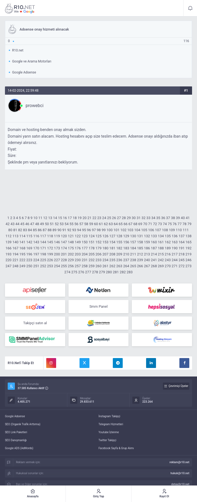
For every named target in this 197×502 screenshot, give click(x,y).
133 (154, 236)
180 (105, 248)
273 (188, 266)
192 (188, 248)
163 (175, 242)
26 (114, 218)
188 (161, 248)
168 (22, 248)
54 (67, 224)
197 (36, 254)
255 (64, 266)
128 (119, 236)
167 (15, 248)
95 (84, 230)
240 (147, 260)
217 (175, 254)
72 (155, 224)
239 (140, 260)
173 (57, 248)
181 (112, 248)
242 (161, 260)
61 (101, 224)
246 (188, 260)
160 (154, 242)
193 (9, 254)
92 (69, 230)
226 (50, 260)
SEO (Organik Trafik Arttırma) (22, 424)
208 (112, 254)
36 (163, 218)
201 (64, 254)
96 (89, 230)
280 (109, 272)
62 (106, 224)
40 (183, 218)
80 (10, 230)
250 (29, 266)
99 (104, 230)
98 (99, 230)
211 (133, 254)
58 (86, 224)
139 (9, 242)
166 (9, 248)
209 (119, 254)
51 (52, 224)
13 (50, 218)
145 (50, 242)
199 (50, 254)
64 (116, 224)
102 (124, 230)
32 (143, 218)
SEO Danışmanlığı (16, 440)
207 (105, 254)
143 (36, 242)
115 (29, 236)
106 (151, 230)
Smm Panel (98, 306)
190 (175, 248)
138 (188, 236)
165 (188, 242)
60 (96, 224)
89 (55, 230)
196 (29, 254)
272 (182, 266)
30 (134, 218)
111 (186, 230)
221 (15, 260)
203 (78, 254)
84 (30, 230)
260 (98, 266)
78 (184, 224)
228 (64, 260)
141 (22, 242)
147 (64, 242)
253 (50, 266)
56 (76, 224)
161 (161, 242)
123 (85, 236)
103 (130, 230)
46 (27, 224)
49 (42, 224)
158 (140, 242)
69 (140, 224)
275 (74, 272)
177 (85, 248)
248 (15, 266)
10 (35, 218)
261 (105, 266)
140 (15, 242)
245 (182, 260)
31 (138, 218)
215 (161, 254)
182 (119, 248)
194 (15, 254)
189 (168, 248)
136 (175, 236)
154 (112, 242)
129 (126, 236)
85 (35, 230)
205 (92, 254)
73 (160, 224)
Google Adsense (15, 416)
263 (119, 266)
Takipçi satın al (35, 323)
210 (126, 254)
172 (50, 248)
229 (71, 260)
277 (88, 272)
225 (43, 260)
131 (140, 236)
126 (105, 236)
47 (32, 224)
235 (112, 260)
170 (36, 248)
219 (188, 254)
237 (126, 260)
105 (144, 230)
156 (126, 242)
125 (98, 236)
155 (119, 242)
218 (182, 254)
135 (168, 236)
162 (168, 242)
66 (126, 224)
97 (94, 230)
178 (92, 248)
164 (182, 242)
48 (37, 224)
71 (150, 224)
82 (20, 230)
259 (92, 266)
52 (57, 224)
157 (133, 242)
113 (15, 236)
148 (71, 242)
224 (36, 260)
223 (29, 260)
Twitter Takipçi (107, 440)
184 (133, 248)
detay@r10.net (180, 484)
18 (75, 218)
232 (92, 260)
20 (85, 218)
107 (158, 230)
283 (130, 272)
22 (94, 218)
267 (147, 266)
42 (8, 224)
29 (129, 218)
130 (133, 236)
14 (55, 218)
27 (119, 218)
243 (168, 260)
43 (12, 224)
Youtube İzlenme (108, 432)
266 (140, 266)
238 (133, 260)
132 (147, 236)
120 (64, 236)
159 (147, 242)
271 (175, 266)
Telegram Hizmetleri (110, 424)
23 (99, 218)
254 (57, 266)
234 (105, 260)
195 (22, 254)
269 (161, 266)
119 (57, 236)
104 (137, 230)
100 (109, 230)
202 (71, 254)
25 (109, 218)
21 (89, 218)
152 (98, 242)
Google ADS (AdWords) (19, 448)
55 (71, 224)
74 (165, 224)
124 (92, 236)
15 (60, 218)
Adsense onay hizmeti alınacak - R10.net (20, 8)
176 (78, 248)
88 (50, 230)
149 (78, 242)
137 (182, 236)
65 (121, 224)
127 (112, 236)
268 (154, 266)
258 (85, 266)
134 (161, 236)
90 (60, 230)
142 (29, 242)
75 (170, 224)
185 (140, 248)
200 (57, 254)
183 (126, 248)
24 (104, 218)
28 (124, 218)
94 (79, 230)
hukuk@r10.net (180, 473)
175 (71, 248)
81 (15, 230)
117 (43, 236)
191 (182, 248)
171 (43, 248)
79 (189, 224)
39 (178, 218)
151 (92, 242)
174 (64, 248)
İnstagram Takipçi (109, 416)
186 (147, 248)
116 (36, 236)
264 (126, 266)
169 (29, 248)
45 (22, 224)
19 (80, 218)
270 (168, 266)
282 (123, 272)
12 (45, 218)
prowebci (34, 105)
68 (135, 224)
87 (45, 230)
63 (111, 224)
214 (154, 254)
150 (85, 242)
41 (188, 218)
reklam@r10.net (179, 462)
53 (62, 224)
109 (172, 230)
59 (91, 224)
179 (98, 248)
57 (81, 224)
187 (154, 248)
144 (43, 242)
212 (140, 254)
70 (145, 224)
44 (17, 224)
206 (98, 254)
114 (22, 236)
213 (147, 254)
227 (57, 260)
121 (71, 236)
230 (78, 260)
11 (40, 218)
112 (9, 236)
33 (148, 218)
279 (102, 272)
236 (119, 260)
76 (175, 224)
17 (70, 218)
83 (25, 230)
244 (175, 260)
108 (165, 230)
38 (173, 218)
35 (158, 218)
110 (179, 230)
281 (116, 272)
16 (65, 218)
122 (78, 236)
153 (105, 242)
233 (98, 260)
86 (40, 230)
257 (78, 266)
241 (154, 260)
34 (153, 218)
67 (130, 224)
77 (179, 224)
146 (57, 242)
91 (64, 230)
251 (36, 266)
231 (85, 260)
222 (22, 260)
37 (168, 218)
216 (168, 254)
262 (112, 266)
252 (43, 266)
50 (47, 224)
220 (9, 260)
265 (133, 266)
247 (9, 266)
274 (67, 272)
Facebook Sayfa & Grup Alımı (116, 448)
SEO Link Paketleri (16, 432)
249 (22, 266)
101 (116, 230)
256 (71, 266)
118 (50, 236)
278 (95, 272)
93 (74, 230)
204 (85, 254)
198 (43, 254)
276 (81, 272)
